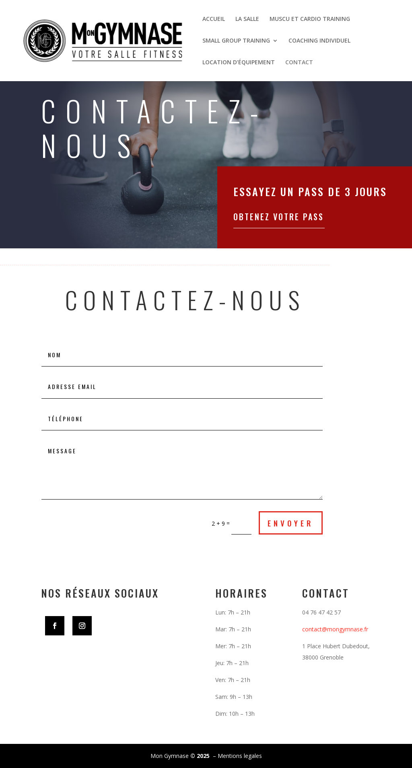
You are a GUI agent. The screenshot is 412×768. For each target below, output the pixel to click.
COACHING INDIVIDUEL (319, 41)
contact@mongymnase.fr (335, 629)
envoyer (291, 522)
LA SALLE (247, 19)
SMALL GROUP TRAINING (236, 41)
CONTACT (299, 62)
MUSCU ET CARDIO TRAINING (310, 19)
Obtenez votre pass (278, 217)
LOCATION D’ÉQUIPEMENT (238, 62)
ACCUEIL (213, 19)
